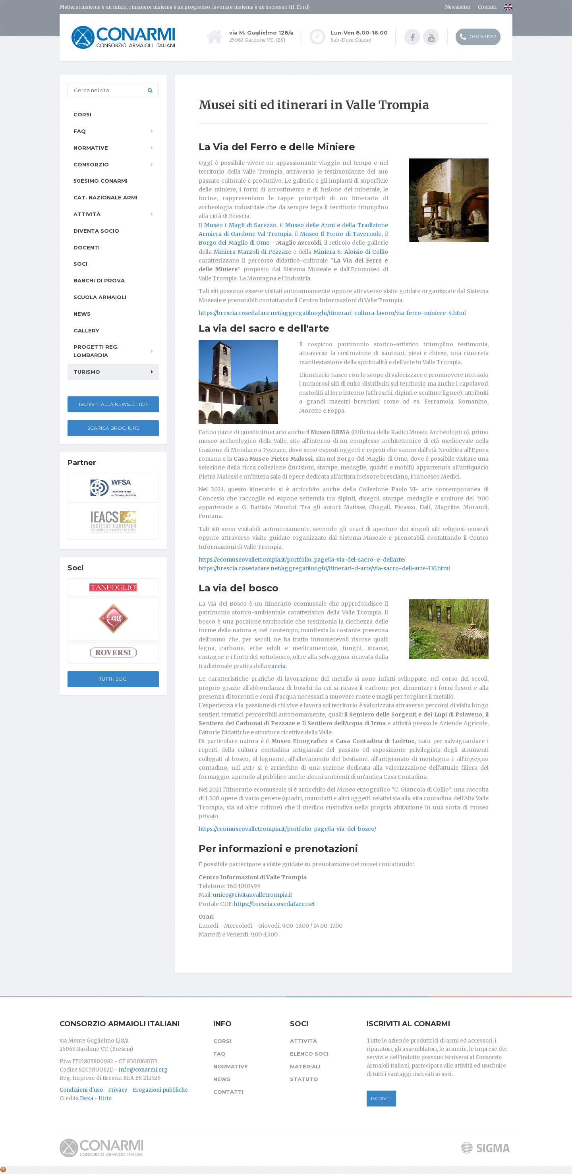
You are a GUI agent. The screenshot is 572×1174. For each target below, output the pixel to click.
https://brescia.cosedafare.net (274, 904)
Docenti (86, 247)
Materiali (305, 1066)
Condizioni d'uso (81, 1090)
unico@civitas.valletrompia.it (252, 894)
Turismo (86, 372)
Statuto (304, 1079)
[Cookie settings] (3, 1169)
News (82, 314)
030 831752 (478, 37)
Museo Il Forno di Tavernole (340, 234)
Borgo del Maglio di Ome (234, 242)
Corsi (82, 114)
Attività (86, 214)
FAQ (79, 131)
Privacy (118, 1090)
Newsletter (458, 7)
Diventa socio (96, 231)
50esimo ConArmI (100, 181)
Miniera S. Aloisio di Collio (350, 251)
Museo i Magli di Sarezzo (240, 225)
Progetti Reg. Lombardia (96, 351)
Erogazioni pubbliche (160, 1090)
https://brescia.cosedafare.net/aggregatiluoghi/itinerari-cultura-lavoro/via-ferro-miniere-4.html (332, 313)
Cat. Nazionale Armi (105, 197)
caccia (277, 666)
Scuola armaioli (99, 297)
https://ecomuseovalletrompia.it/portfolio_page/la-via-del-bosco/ (287, 828)
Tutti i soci (113, 679)
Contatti (487, 7)
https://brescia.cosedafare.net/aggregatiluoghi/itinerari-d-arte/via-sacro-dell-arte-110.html (324, 568)
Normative (90, 148)
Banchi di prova (99, 280)
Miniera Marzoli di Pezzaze (252, 251)
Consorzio (91, 164)
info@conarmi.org (143, 1069)
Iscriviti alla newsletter (113, 404)
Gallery (86, 330)
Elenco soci (309, 1053)
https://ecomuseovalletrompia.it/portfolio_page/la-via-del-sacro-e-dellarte (301, 559)
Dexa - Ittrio (96, 1098)
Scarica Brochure (113, 428)
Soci (80, 264)
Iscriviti (381, 1098)
